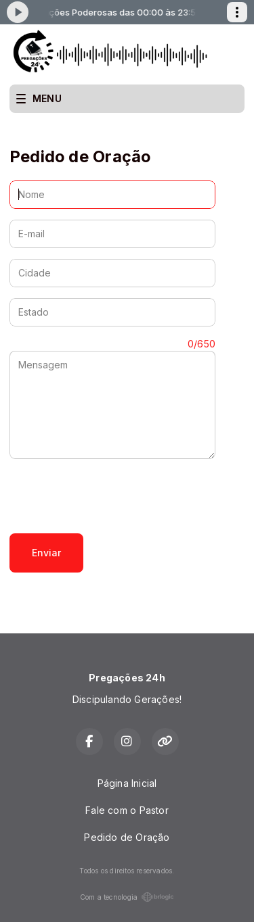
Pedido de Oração (126, 837)
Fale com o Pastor (127, 810)
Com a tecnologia (127, 897)
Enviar (46, 552)
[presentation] (112, 496)
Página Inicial (127, 783)
